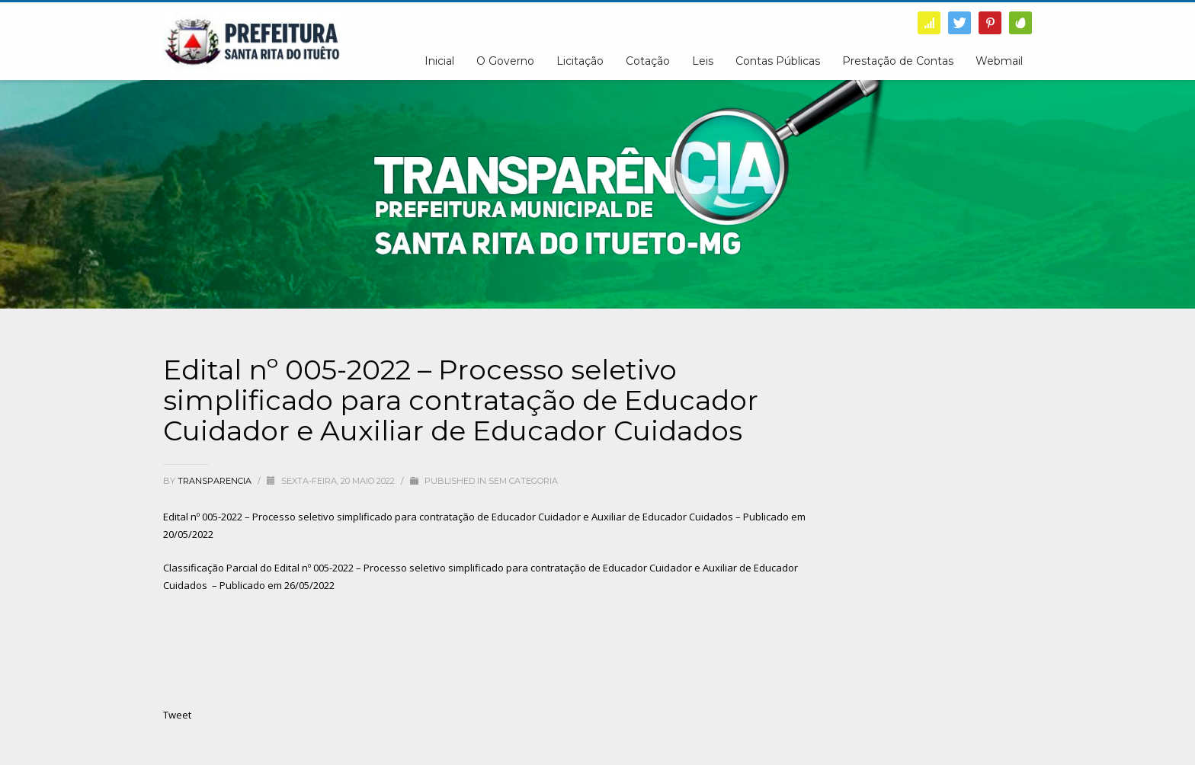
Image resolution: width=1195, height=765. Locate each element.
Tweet (177, 715)
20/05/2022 (188, 534)
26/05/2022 (309, 585)
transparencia (216, 480)
